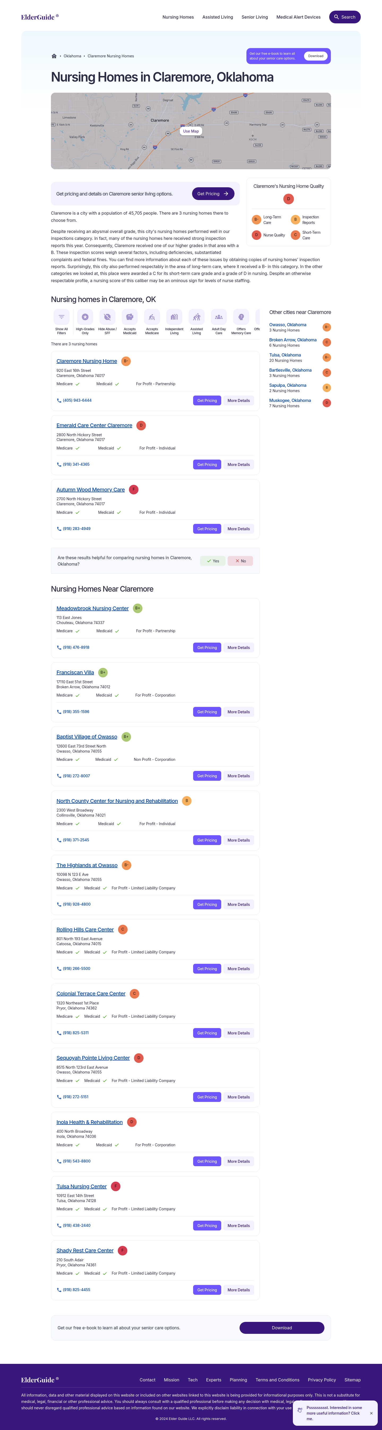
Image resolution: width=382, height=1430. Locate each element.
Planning (238, 1379)
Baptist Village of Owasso (87, 736)
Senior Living (255, 17)
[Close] (371, 1413)
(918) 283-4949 (73, 529)
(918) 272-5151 (72, 1097)
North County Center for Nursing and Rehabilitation (117, 800)
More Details (239, 400)
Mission (171, 1379)
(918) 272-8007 (73, 776)
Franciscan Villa (75, 672)
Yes (212, 560)
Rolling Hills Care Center (85, 929)
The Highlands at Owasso (87, 865)
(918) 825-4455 (73, 1290)
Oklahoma (72, 56)
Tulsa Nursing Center (82, 1186)
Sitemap (353, 1379)
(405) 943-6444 (74, 400)
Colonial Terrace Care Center (91, 993)
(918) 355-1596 (73, 712)
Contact (147, 1379)
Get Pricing (213, 193)
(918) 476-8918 (73, 647)
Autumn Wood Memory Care (91, 489)
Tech (193, 1379)
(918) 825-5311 (73, 1033)
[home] (40, 17)
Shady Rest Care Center (85, 1250)
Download (315, 56)
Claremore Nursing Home (87, 361)
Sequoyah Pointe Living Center (93, 1057)
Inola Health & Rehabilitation (90, 1122)
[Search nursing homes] (345, 17)
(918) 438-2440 (73, 1225)
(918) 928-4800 (73, 904)
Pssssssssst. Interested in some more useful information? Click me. (334, 1413)
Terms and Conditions (277, 1379)
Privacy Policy (322, 1379)
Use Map (191, 131)
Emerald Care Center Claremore (94, 425)
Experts (213, 1379)
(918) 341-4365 (73, 464)
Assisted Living (217, 17)
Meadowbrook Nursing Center (93, 608)
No (240, 560)
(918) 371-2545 (73, 840)
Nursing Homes (178, 17)
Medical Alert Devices (298, 17)
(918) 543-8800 (73, 1161)
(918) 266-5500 (73, 968)
